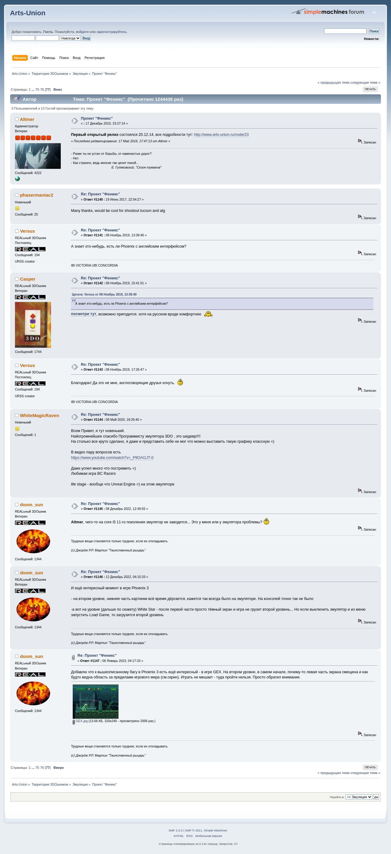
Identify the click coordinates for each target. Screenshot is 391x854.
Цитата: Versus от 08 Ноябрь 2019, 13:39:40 (104, 294)
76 (42, 89)
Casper (27, 279)
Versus (27, 231)
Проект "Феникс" (97, 118)
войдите (82, 32)
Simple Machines (215, 830)
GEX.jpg (80, 721)
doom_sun (31, 504)
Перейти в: (337, 797)
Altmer (27, 119)
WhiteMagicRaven (39, 415)
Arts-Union (28, 13)
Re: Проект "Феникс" (100, 194)
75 (37, 89)
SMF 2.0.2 (176, 830)
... (33, 89)
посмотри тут (83, 314)
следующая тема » (365, 82)
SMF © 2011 (193, 830)
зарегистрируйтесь (111, 32)
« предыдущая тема (333, 82)
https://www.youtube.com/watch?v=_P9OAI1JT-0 (112, 458)
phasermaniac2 (36, 195)
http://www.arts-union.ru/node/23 (221, 135)
